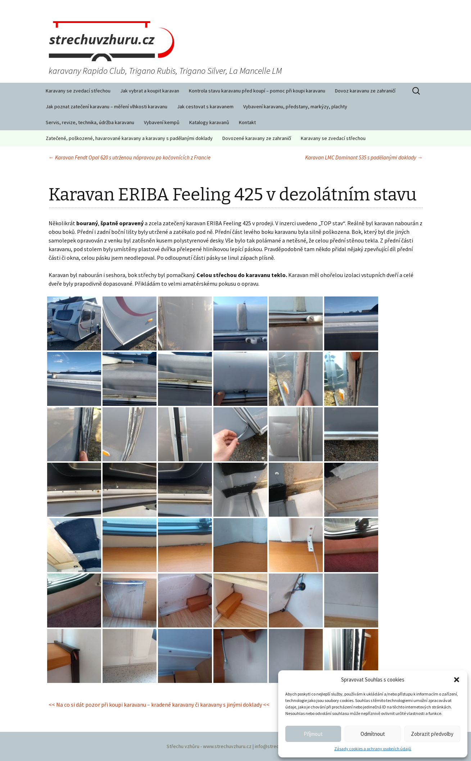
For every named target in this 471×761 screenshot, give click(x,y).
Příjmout (313, 733)
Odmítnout (373, 733)
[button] (456, 679)
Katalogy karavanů (209, 122)
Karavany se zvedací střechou (78, 90)
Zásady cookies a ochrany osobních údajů (372, 748)
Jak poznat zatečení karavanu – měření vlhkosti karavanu (106, 106)
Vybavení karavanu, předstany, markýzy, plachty (295, 106)
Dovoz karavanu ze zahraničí (365, 90)
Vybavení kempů (162, 122)
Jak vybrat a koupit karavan (149, 90)
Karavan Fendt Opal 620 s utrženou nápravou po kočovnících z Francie (129, 157)
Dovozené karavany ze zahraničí (256, 138)
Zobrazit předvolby (432, 733)
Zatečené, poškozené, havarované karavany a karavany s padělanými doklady (129, 138)
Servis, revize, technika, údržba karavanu (90, 122)
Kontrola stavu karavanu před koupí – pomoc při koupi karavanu (257, 90)
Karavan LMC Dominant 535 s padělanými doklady (364, 157)
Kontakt (247, 122)
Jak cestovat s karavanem (205, 106)
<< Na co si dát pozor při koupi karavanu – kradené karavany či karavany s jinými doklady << (159, 704)
